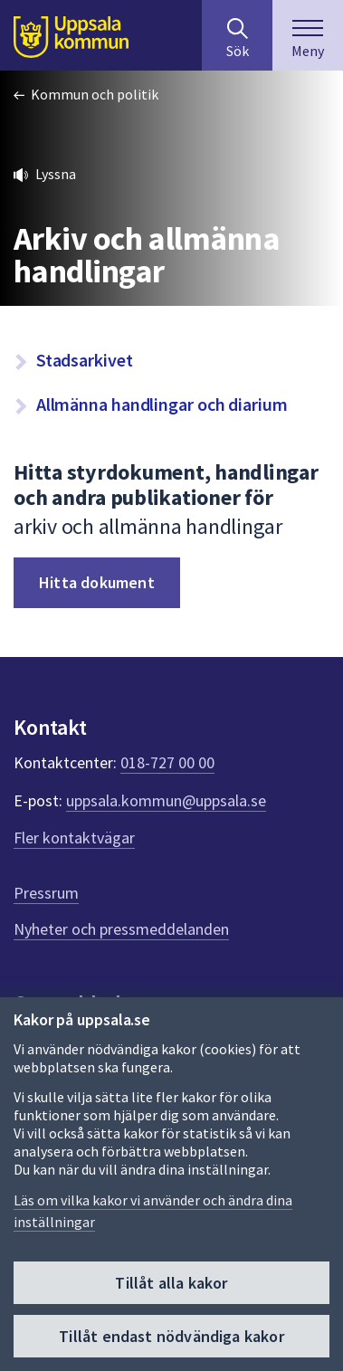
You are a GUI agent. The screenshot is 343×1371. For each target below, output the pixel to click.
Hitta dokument (97, 582)
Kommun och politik (94, 94)
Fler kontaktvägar (74, 837)
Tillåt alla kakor (171, 1282)
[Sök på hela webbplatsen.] (237, 35)
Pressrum (46, 892)
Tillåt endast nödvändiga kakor (171, 1336)
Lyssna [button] (55, 174)
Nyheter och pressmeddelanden (121, 929)
